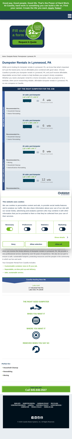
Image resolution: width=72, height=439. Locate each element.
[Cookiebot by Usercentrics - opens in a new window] (59, 193)
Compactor (25, 407)
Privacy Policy (36, 407)
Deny (13, 244)
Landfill (31, 405)
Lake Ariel (36, 285)
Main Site (17, 403)
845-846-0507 (39, 390)
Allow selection (36, 244)
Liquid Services (56, 405)
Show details (60, 237)
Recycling (54, 403)
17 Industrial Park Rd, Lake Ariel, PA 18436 (36, 289)
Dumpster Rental (29, 403)
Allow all (58, 244)
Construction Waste (18, 405)
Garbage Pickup (43, 403)
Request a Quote (28, 42)
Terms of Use (48, 407)
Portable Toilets (42, 405)
